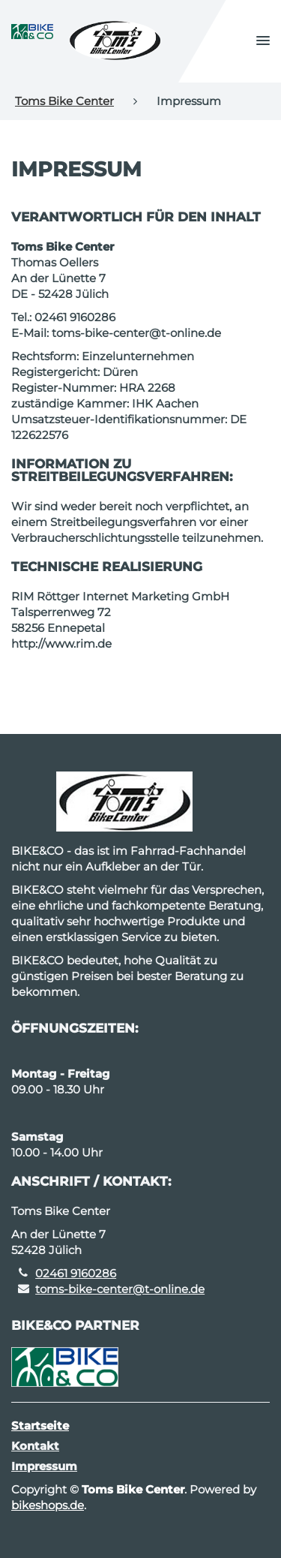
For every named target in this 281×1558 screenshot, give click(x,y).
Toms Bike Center (64, 101)
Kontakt (35, 1446)
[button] (263, 41)
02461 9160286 (75, 1273)
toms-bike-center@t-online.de (120, 1289)
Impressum (44, 1466)
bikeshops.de (47, 1505)
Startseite (40, 1425)
